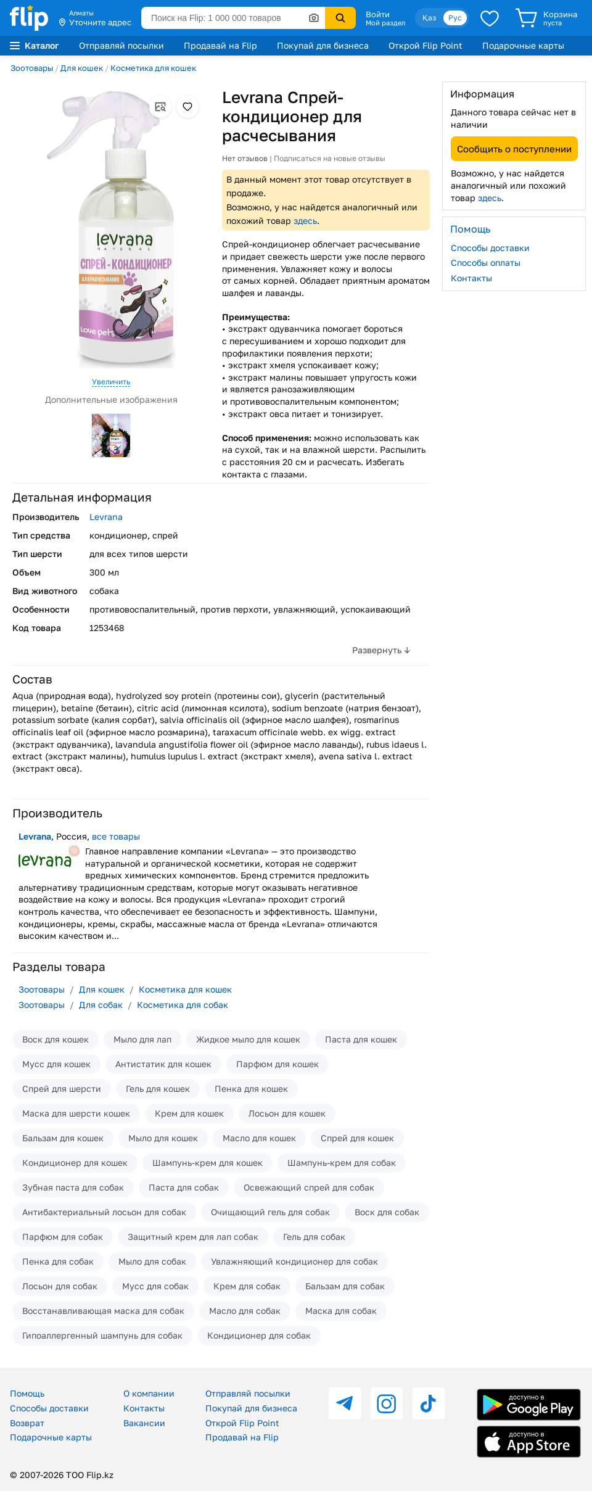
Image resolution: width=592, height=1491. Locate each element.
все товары (116, 836)
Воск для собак (387, 1212)
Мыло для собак (152, 1261)
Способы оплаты (485, 262)
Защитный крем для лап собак (193, 1236)
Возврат (27, 1423)
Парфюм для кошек (277, 1064)
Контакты (471, 278)
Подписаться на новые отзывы (329, 158)
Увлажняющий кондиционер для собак (294, 1261)
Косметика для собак (182, 1004)
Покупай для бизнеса (323, 45)
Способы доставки (490, 247)
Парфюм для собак (62, 1236)
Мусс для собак (155, 1286)
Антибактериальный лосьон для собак (104, 1212)
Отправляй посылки (121, 45)
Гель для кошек (158, 1088)
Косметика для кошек (153, 68)
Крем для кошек (189, 1113)
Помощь (27, 1393)
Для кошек (81, 68)
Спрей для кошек (357, 1138)
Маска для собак (341, 1310)
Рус (455, 17)
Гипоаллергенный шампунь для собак (102, 1335)
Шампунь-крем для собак (341, 1162)
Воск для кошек (55, 1039)
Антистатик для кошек (163, 1064)
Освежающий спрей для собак (309, 1187)
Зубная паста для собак (73, 1187)
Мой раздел (385, 23)
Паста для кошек (361, 1039)
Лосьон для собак (59, 1286)
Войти (378, 14)
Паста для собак (184, 1187)
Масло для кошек (259, 1138)
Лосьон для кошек (287, 1113)
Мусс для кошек (56, 1064)
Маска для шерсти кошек (76, 1113)
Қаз (429, 17)
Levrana (106, 516)
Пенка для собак (58, 1261)
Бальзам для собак (345, 1286)
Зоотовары (31, 68)
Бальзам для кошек (63, 1138)
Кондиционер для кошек (75, 1162)
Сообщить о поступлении (514, 148)
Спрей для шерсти (61, 1088)
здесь (305, 220)
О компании (149, 1393)
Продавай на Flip (220, 45)
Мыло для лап (142, 1039)
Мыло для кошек (163, 1138)
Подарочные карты (523, 45)
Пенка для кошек (251, 1088)
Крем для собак (247, 1286)
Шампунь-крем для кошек (207, 1162)
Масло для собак (245, 1310)
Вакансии (144, 1423)
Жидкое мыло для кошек (248, 1039)
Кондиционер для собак (259, 1335)
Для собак (101, 1004)
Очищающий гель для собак (270, 1212)
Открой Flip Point (425, 45)
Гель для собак (314, 1236)
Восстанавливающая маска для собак (103, 1310)
